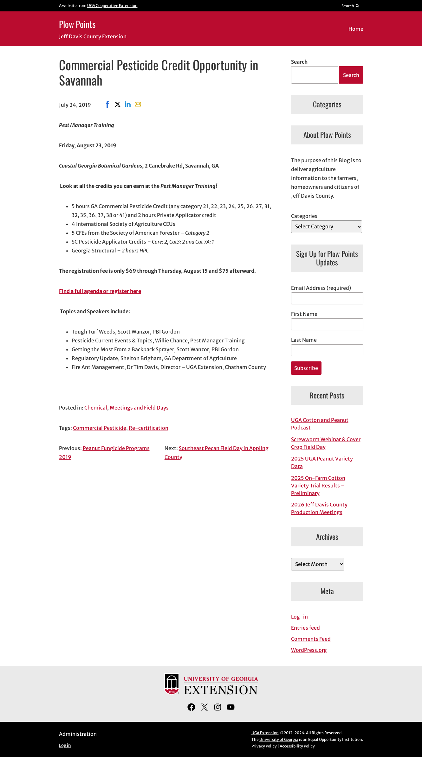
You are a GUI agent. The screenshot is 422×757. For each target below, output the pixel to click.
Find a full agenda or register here (100, 291)
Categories (304, 216)
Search (299, 62)
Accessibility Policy (297, 746)
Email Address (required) (321, 288)
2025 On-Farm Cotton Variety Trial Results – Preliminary (318, 485)
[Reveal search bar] (350, 5)
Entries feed (305, 628)
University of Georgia (278, 739)
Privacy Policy (264, 746)
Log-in (299, 617)
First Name (304, 314)
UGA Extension (265, 732)
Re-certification (148, 428)
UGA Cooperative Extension (112, 5)
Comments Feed (311, 639)
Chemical (95, 407)
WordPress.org (309, 650)
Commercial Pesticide (99, 428)
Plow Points (77, 23)
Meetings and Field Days (139, 407)
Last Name (304, 340)
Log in (65, 745)
